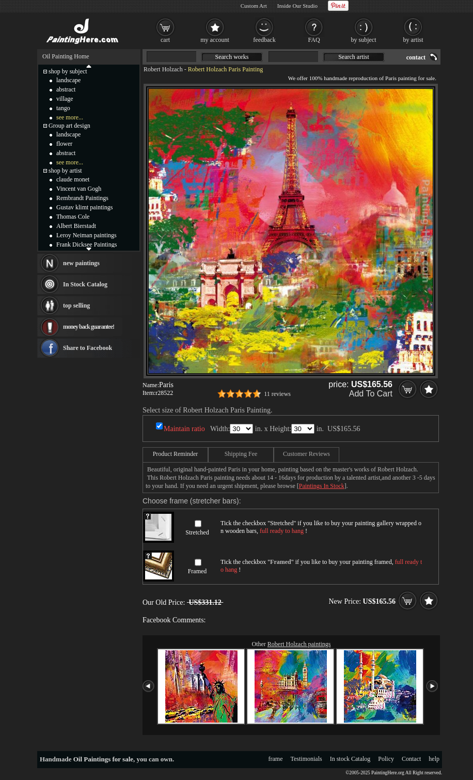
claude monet (72, 179)
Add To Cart (370, 393)
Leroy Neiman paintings (86, 235)
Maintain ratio (184, 429)
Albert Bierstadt (76, 226)
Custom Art (254, 6)
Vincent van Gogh (78, 188)
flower (64, 143)
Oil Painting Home (65, 56)
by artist (413, 39)
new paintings (81, 263)
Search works (232, 56)
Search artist (353, 56)
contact (415, 57)
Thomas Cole (72, 216)
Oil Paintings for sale (103, 759)
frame (276, 758)
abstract (65, 89)
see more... (69, 117)
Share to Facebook (87, 347)
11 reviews (277, 393)
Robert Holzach (163, 69)
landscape (68, 80)
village (64, 98)
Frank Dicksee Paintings (86, 244)
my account (214, 39)
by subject (363, 39)
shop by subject (68, 71)
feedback (264, 39)
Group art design (69, 125)
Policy (386, 758)
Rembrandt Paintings (82, 198)
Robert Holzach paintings (299, 644)
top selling (76, 305)
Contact (411, 758)
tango (63, 108)
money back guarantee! (88, 326)
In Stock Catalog (85, 284)
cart (165, 39)
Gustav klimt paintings (84, 207)
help (434, 758)
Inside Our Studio (297, 6)
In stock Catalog (350, 758)
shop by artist (65, 170)
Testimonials (306, 758)
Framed (197, 571)
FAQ (314, 39)
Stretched (197, 532)
